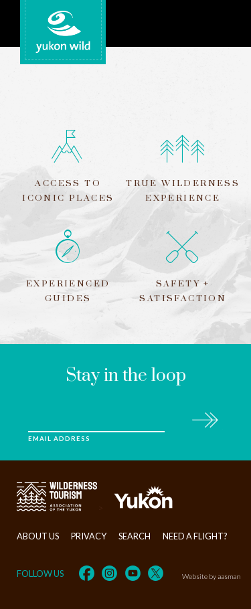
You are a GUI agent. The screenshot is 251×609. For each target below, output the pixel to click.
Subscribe (204, 418)
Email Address (59, 438)
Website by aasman (211, 576)
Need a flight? (195, 536)
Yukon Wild (63, 32)
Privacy (88, 536)
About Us (38, 536)
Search (134, 536)
